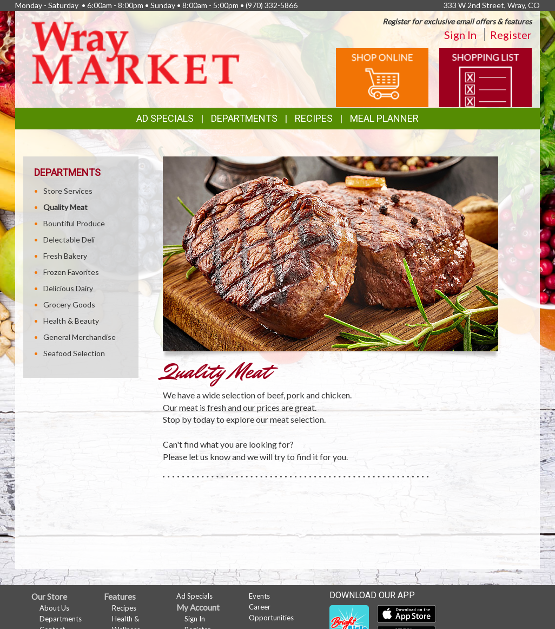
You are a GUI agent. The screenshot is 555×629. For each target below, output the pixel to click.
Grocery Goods (69, 304)
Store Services (68, 190)
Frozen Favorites (71, 272)
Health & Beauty (71, 320)
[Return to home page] (135, 51)
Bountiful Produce (74, 223)
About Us (54, 608)
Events (259, 596)
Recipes (314, 118)
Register (511, 34)
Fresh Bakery (65, 255)
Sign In (460, 34)
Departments (60, 618)
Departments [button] (244, 118)
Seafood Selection (74, 353)
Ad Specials (165, 118)
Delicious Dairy (68, 288)
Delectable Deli (69, 239)
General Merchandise (79, 337)
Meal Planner (384, 118)
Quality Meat (65, 207)
